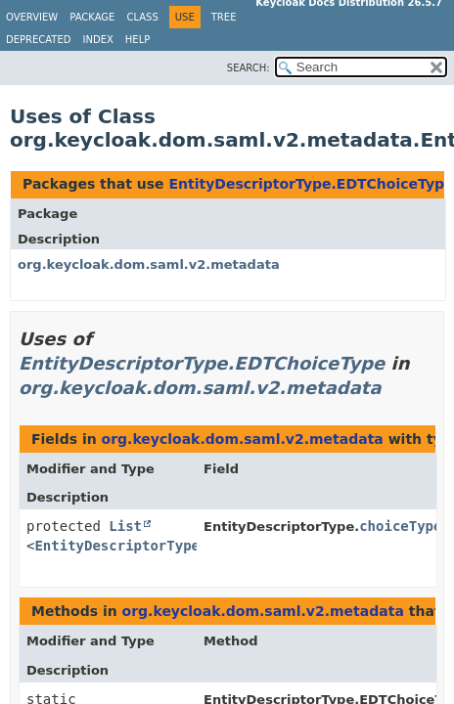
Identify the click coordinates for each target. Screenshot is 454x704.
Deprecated (38, 39)
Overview (32, 17)
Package (91, 17)
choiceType (400, 526)
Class (142, 17)
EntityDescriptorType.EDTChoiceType (310, 184)
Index (98, 39)
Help (137, 39)
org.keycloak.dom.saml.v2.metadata (149, 264)
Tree (224, 17)
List (125, 526)
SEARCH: (248, 68)
